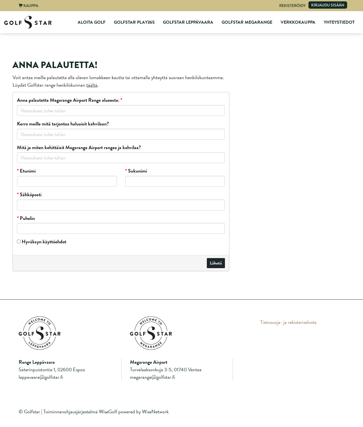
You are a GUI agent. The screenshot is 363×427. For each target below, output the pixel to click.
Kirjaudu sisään (327, 5)
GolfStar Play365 (134, 22)
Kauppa (28, 5)
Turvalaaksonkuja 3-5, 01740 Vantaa (166, 369)
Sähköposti (29, 194)
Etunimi (26, 170)
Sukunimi (136, 170)
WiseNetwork (155, 411)
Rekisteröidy (292, 5)
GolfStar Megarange (247, 22)
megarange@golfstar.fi (152, 377)
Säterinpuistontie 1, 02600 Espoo (52, 369)
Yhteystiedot (339, 22)
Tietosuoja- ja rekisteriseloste (288, 322)
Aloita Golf (92, 22)
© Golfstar (29, 411)
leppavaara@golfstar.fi (41, 377)
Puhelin (26, 218)
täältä (91, 85)
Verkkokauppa (298, 22)
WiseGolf (108, 411)
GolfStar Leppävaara (188, 22)
